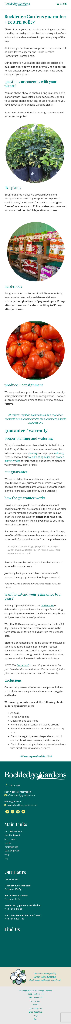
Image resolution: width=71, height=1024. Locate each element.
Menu (63, 3)
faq (6, 858)
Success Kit (47, 605)
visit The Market (12, 835)
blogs (7, 854)
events (7, 843)
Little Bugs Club (12, 850)
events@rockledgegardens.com (22, 805)
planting (32, 453)
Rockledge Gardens (43, 990)
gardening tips (11, 846)
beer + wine (10, 839)
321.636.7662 (13, 785)
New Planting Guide (39, 457)
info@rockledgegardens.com (21, 795)
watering (59, 453)
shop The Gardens (13, 831)
